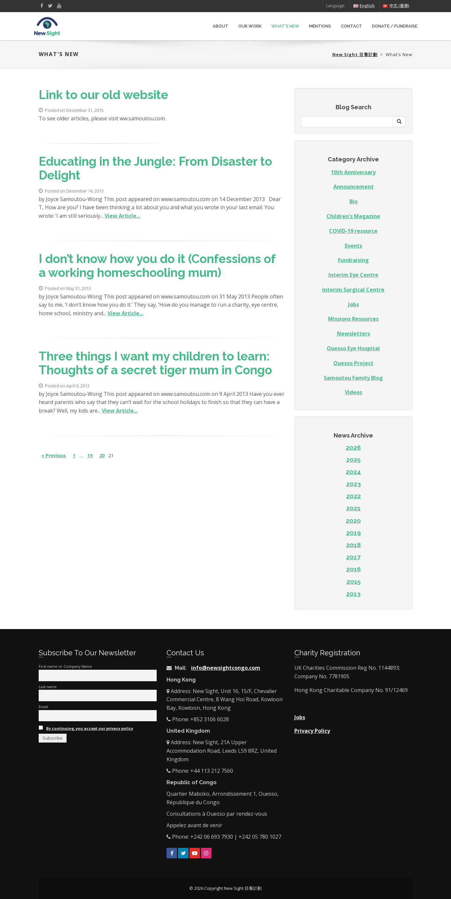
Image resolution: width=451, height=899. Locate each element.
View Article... (122, 215)
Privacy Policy (312, 730)
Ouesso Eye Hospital (353, 348)
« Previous (53, 455)
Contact (351, 26)
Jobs (353, 304)
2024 (353, 471)
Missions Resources (353, 318)
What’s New (285, 26)
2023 (353, 483)
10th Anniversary (353, 172)
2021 (353, 508)
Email (43, 706)
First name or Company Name (65, 666)
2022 (353, 496)
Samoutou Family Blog (353, 377)
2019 (353, 532)
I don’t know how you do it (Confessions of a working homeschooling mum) (157, 266)
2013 (353, 593)
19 (89, 455)
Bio (353, 201)
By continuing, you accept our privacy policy (89, 728)
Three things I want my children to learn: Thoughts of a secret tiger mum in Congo (155, 363)
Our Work (250, 26)
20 (102, 455)
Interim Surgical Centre (353, 289)
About (220, 26)
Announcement (353, 186)
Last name (48, 686)
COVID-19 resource (353, 231)
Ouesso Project (353, 363)
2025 (353, 459)
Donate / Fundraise (394, 26)
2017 (353, 557)
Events (353, 245)
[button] (399, 121)
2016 (353, 569)
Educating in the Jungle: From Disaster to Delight (155, 168)
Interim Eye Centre (353, 274)
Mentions (320, 26)
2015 (353, 581)
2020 (353, 520)
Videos (353, 392)
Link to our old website (103, 95)
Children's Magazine (353, 216)
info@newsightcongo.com (225, 667)
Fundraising (353, 260)
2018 (353, 544)
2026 (353, 447)
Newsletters (353, 333)
